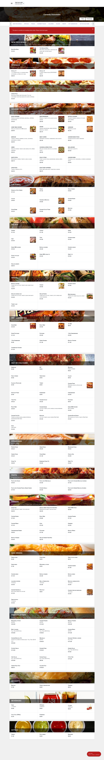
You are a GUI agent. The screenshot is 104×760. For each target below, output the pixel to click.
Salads (58, 23)
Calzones (51, 23)
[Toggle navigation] (11, 3)
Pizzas (33, 23)
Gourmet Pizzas (41, 23)
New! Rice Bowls (17, 23)
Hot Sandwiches (72, 23)
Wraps (64, 23)
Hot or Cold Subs (84, 23)
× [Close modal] (92, 29)
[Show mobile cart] (94, 754)
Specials (26, 23)
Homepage (89, 18)
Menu (82, 18)
